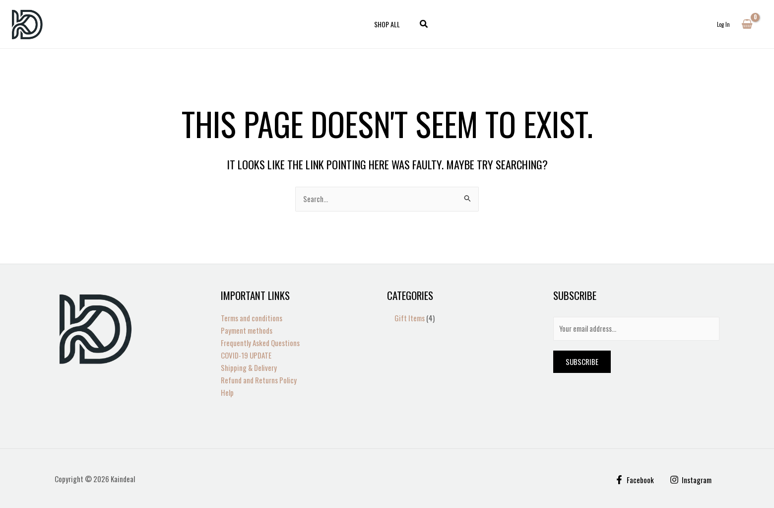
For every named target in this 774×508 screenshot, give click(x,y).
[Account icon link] (723, 24)
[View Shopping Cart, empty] (747, 24)
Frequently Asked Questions (260, 342)
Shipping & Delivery (249, 367)
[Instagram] (690, 479)
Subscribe (582, 362)
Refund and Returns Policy (259, 379)
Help (227, 391)
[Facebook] (633, 479)
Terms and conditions (251, 318)
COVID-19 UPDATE (246, 355)
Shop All (387, 24)
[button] (421, 24)
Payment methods (246, 330)
